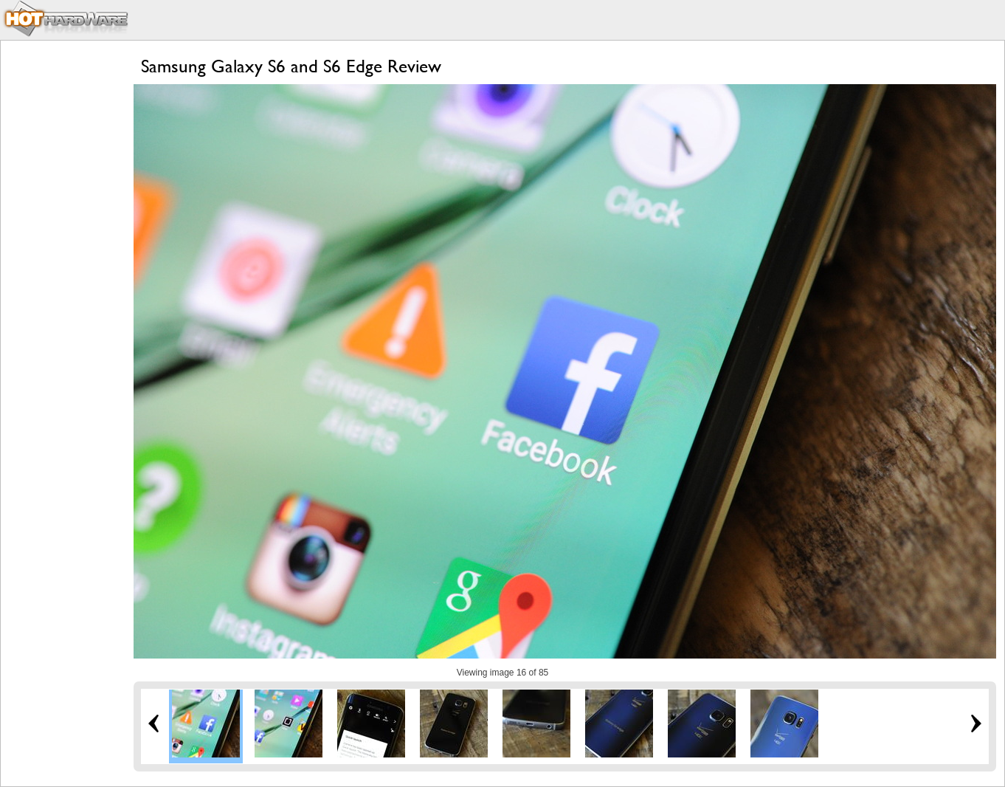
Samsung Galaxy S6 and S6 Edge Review (291, 66)
